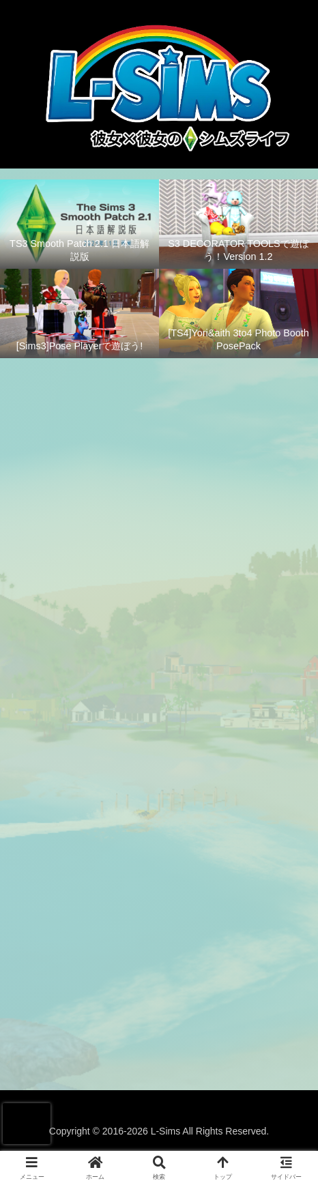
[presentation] (26, 1123)
